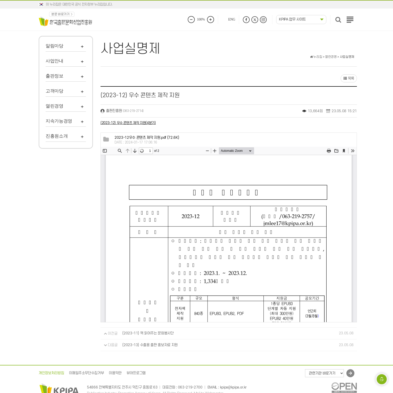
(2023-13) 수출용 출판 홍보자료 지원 (150, 345)
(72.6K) (147, 138)
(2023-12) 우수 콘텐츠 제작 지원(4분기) (128, 123)
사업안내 (54, 60)
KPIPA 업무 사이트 (292, 19)
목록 (348, 78)
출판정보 (54, 75)
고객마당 (54, 90)
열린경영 (54, 105)
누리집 (316, 57)
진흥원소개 (57, 136)
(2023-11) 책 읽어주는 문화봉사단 (147, 333)
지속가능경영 (59, 120)
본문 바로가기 (60, 14)
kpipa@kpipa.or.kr (233, 387)
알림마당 (54, 45)
